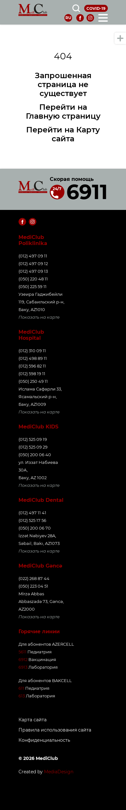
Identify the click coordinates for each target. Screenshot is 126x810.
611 (21, 688)
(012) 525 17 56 (32, 520)
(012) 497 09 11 (33, 255)
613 (22, 695)
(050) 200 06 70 (35, 528)
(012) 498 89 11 (33, 358)
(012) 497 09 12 (33, 263)
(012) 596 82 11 (32, 365)
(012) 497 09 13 (33, 271)
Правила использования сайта (55, 730)
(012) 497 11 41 (32, 512)
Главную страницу (63, 116)
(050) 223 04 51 (33, 586)
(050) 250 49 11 (33, 381)
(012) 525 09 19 (33, 439)
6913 (23, 667)
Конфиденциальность (44, 740)
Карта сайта (33, 720)
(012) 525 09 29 (33, 447)
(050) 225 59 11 (33, 286)
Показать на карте (39, 317)
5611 (22, 651)
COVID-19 (96, 8)
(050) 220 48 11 (33, 278)
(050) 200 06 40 (35, 454)
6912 (23, 659)
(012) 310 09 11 (32, 350)
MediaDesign (58, 772)
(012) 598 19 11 (32, 373)
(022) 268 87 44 (34, 578)
